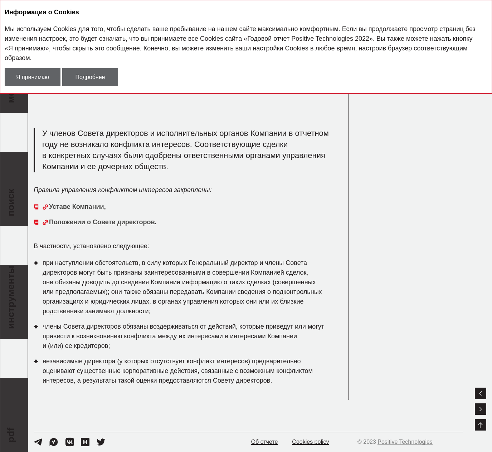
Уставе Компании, (77, 206)
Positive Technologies (405, 442)
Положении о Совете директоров (102, 222)
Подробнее (90, 77)
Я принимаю (32, 77)
